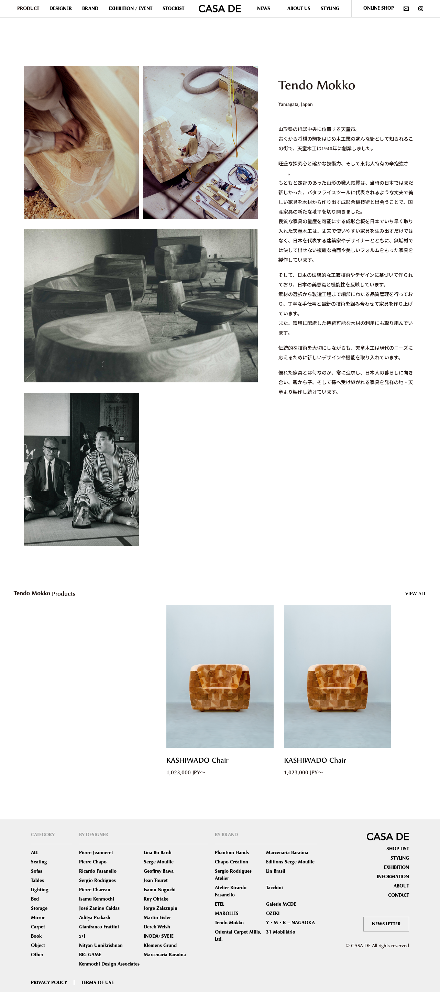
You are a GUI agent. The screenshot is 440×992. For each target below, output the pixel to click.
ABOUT (401, 886)
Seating (39, 862)
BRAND (90, 9)
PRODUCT (28, 9)
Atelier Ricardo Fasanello (230, 891)
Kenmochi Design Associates (109, 964)
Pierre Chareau (94, 890)
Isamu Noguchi (160, 890)
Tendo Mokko (229, 923)
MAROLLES (227, 914)
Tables (37, 880)
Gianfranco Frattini (99, 927)
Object (38, 945)
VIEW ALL (415, 593)
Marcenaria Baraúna (165, 955)
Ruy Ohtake (156, 899)
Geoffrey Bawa (159, 871)
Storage (39, 908)
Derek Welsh (157, 927)
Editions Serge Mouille (290, 862)
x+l (82, 936)
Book (36, 936)
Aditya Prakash (94, 918)
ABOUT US (298, 9)
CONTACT (398, 895)
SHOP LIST (397, 849)
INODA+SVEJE (159, 936)
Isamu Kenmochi (96, 899)
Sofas (36, 871)
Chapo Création (231, 862)
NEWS (263, 9)
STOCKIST (173, 9)
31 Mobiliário (280, 932)
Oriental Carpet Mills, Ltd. (238, 935)
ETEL (219, 904)
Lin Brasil (275, 871)
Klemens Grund (160, 945)
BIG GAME (90, 955)
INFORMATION (393, 877)
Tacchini (274, 888)
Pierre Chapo (93, 862)
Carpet (38, 927)
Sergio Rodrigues (97, 880)
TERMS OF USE (97, 983)
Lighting (39, 890)
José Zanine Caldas (99, 908)
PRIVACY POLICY (49, 983)
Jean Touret (156, 880)
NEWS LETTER (385, 924)
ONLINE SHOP (378, 8)
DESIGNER (61, 9)
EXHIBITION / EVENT (130, 9)
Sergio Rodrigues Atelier (233, 875)
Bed (35, 899)
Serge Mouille (159, 862)
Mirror (38, 918)
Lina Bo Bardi (158, 853)
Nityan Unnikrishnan (101, 945)
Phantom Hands (232, 853)
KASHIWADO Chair (202, 760)
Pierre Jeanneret (96, 853)
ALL (34, 853)
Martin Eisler (157, 918)
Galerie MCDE (281, 904)
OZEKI (272, 914)
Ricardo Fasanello (98, 871)
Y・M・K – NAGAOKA (290, 923)
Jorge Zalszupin (160, 908)
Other (37, 955)
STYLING (330, 9)
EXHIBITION (396, 867)
